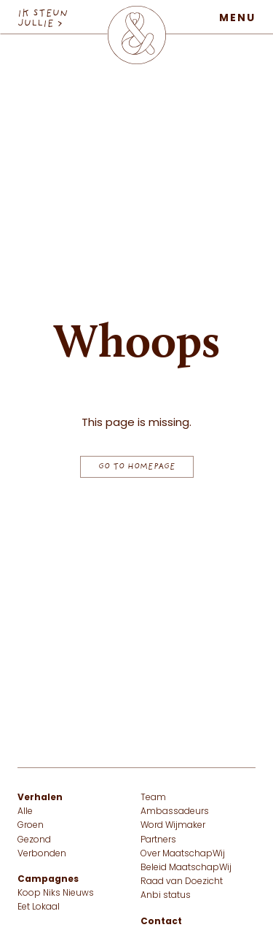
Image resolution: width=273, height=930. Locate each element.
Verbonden (41, 854)
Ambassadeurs (175, 811)
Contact (161, 922)
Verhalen (40, 798)
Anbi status (166, 895)
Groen (30, 825)
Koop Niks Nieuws (55, 893)
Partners (158, 840)
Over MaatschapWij (183, 854)
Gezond (34, 840)
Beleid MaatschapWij (186, 868)
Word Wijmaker (173, 825)
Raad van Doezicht (182, 881)
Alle (25, 811)
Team (153, 798)
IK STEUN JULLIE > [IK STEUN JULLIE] (42, 19)
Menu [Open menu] (237, 18)
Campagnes (48, 879)
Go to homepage (136, 466)
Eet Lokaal (38, 907)
